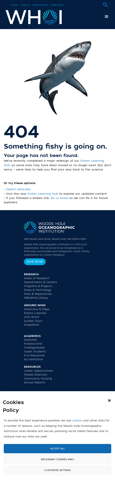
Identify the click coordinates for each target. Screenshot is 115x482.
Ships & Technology (37, 290)
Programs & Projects (38, 286)
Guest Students (35, 351)
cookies (77, 420)
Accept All (57, 448)
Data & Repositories (38, 294)
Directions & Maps (36, 309)
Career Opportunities (38, 371)
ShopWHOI (31, 325)
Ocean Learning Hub (42, 194)
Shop (14, 5)
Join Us (25, 5)
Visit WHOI (31, 317)
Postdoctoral (33, 344)
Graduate (30, 340)
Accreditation (33, 359)
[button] (109, 400)
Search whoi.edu (18, 189)
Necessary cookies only (57, 459)
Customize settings (57, 470)
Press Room (40, 5)
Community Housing (38, 378)
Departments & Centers (40, 282)
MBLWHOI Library (36, 298)
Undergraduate (34, 347)
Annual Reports (34, 382)
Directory (57, 5)
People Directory (35, 374)
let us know (59, 198)
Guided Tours (33, 321)
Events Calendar (35, 313)
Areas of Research (36, 278)
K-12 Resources (34, 355)
